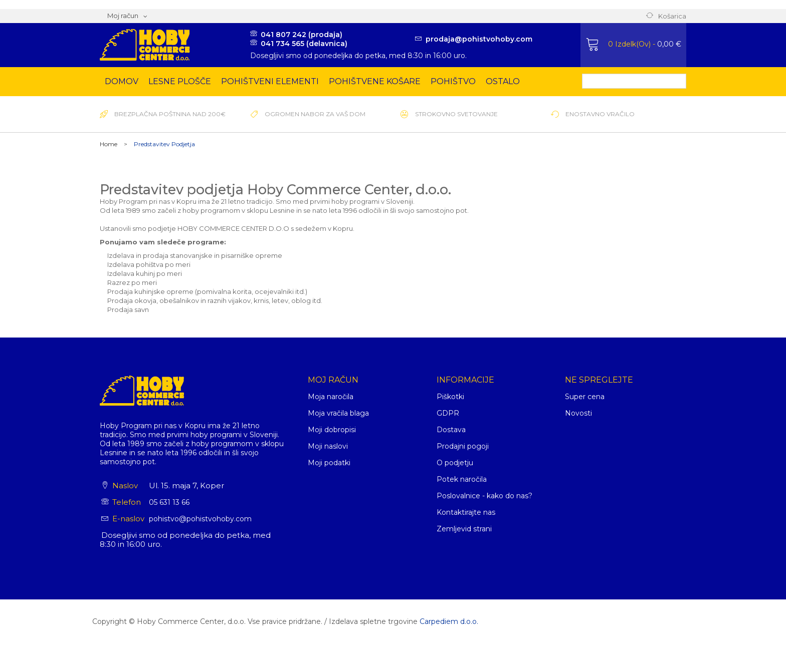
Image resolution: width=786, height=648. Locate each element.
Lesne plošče (179, 81)
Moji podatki (329, 462)
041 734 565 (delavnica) (304, 43)
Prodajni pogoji (463, 446)
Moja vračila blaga (338, 413)
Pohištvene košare (375, 81)
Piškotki (450, 396)
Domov (121, 81)
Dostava (451, 429)
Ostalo (503, 81)
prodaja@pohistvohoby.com (479, 39)
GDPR (448, 413)
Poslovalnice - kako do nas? (484, 495)
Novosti (578, 413)
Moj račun (333, 380)
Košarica (672, 16)
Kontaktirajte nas (466, 512)
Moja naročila (330, 396)
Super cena (585, 396)
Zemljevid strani (464, 528)
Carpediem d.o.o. (449, 621)
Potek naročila (462, 479)
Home (108, 144)
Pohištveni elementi (270, 81)
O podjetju (455, 462)
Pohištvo (453, 81)
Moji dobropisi (332, 429)
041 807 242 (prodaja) (301, 34)
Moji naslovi (328, 446)
